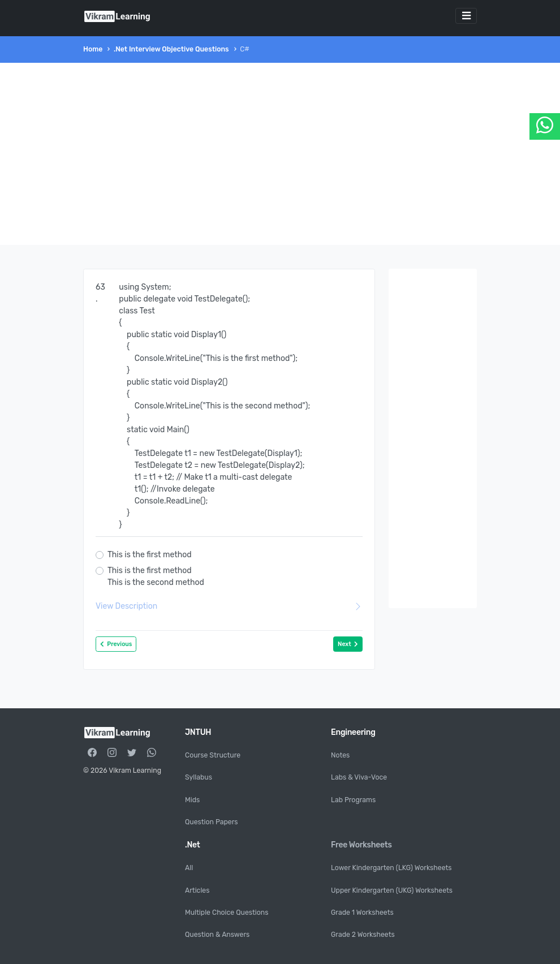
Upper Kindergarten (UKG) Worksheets (392, 890)
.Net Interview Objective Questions (171, 49)
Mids (192, 800)
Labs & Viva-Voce (359, 777)
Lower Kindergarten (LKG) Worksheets (391, 868)
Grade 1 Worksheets (362, 912)
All (189, 868)
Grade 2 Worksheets (363, 935)
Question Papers (211, 822)
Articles (197, 890)
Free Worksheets (361, 845)
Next (348, 644)
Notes (340, 755)
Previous (116, 644)
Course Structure (212, 755)
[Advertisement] (280, 154)
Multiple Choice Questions (226, 912)
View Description (229, 606)
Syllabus (198, 777)
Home (92, 49)
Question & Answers (217, 935)
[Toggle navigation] (466, 16)
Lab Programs (353, 800)
